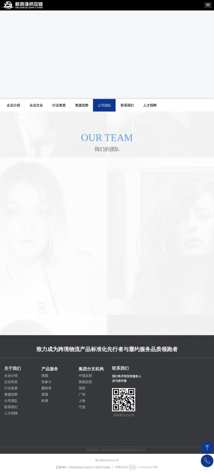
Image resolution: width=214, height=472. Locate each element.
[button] (208, 5)
